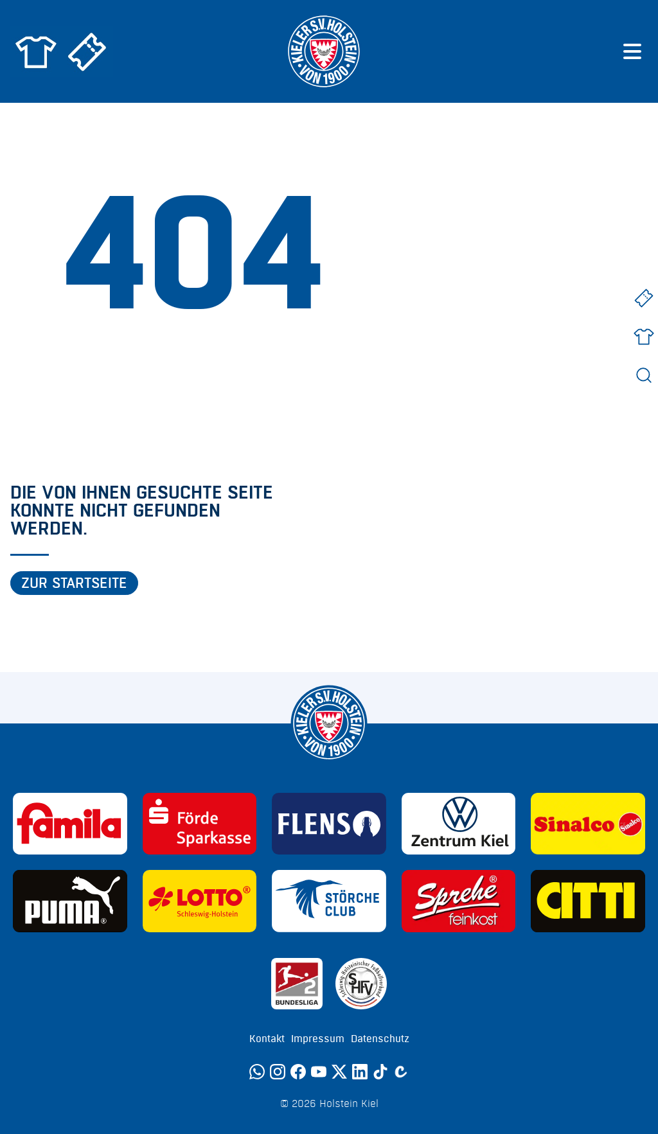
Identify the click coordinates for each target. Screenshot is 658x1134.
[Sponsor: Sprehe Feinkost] (459, 901)
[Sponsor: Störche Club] (329, 901)
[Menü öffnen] (632, 51)
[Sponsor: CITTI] (588, 901)
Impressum (317, 1039)
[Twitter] (339, 1071)
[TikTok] (380, 1071)
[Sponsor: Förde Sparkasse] (200, 824)
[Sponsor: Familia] (70, 824)
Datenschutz (380, 1039)
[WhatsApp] (257, 1071)
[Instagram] (277, 1071)
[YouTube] (318, 1071)
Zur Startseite (74, 583)
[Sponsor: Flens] (329, 824)
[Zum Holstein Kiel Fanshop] (36, 51)
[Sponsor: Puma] (70, 901)
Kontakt (267, 1039)
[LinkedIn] (360, 1071)
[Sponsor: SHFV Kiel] (361, 983)
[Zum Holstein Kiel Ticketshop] (87, 51)
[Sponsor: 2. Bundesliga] (297, 983)
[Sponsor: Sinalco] (588, 824)
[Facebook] (298, 1071)
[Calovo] (401, 1071)
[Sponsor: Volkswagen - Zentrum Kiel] (459, 824)
